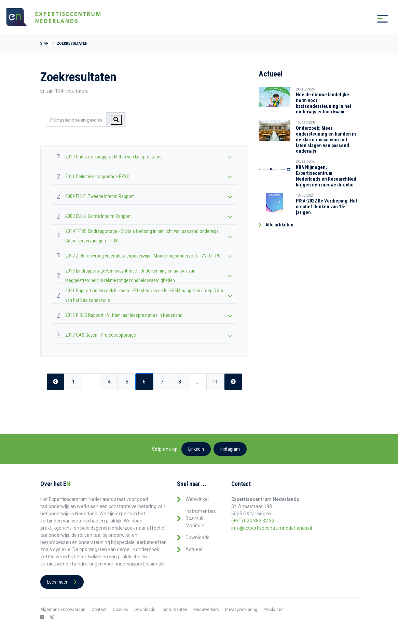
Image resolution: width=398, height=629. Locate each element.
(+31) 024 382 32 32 (252, 520)
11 (215, 382)
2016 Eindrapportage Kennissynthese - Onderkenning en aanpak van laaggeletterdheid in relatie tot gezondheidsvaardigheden (144, 275)
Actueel (194, 549)
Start (45, 43)
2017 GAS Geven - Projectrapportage (144, 335)
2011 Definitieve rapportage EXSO (144, 176)
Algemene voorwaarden (62, 609)
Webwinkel (197, 499)
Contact (99, 609)
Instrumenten (174, 609)
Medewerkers (206, 609)
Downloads (197, 537)
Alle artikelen (276, 224)
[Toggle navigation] (382, 19)
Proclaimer (273, 609)
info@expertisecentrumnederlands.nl (272, 528)
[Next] (233, 381)
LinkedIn (196, 449)
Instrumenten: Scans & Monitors (201, 518)
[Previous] (55, 381)
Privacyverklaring (241, 609)
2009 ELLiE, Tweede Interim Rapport (144, 196)
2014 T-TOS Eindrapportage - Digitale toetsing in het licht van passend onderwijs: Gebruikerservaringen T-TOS (144, 235)
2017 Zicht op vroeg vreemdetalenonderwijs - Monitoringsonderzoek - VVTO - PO (144, 255)
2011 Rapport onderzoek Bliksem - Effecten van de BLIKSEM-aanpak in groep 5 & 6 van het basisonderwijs (144, 295)
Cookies (120, 609)
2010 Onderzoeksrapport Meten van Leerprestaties (144, 156)
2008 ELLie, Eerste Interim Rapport (144, 216)
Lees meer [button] (62, 582)
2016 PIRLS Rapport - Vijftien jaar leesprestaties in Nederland (144, 315)
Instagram (230, 449)
